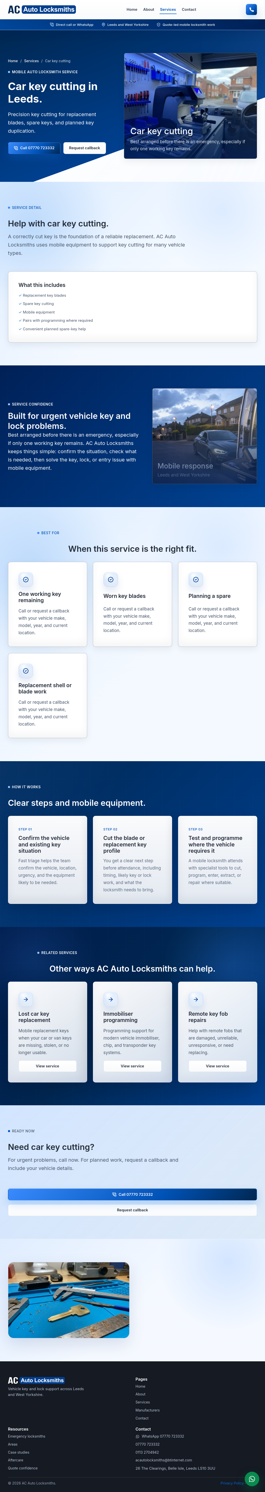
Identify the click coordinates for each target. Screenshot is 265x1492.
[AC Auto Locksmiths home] (42, 9)
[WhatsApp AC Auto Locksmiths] (252, 1479)
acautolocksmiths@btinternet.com (164, 1460)
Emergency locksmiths (26, 1436)
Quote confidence (23, 1468)
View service (47, 1069)
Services (168, 9)
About (148, 9)
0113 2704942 (147, 1452)
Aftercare (15, 1460)
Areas (13, 1444)
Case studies (18, 1452)
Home (132, 9)
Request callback (84, 147)
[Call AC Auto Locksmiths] (251, 9)
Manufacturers (148, 1410)
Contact (189, 9)
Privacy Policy (232, 1483)
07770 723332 (148, 1444)
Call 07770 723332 (34, 147)
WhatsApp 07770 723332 (163, 1436)
